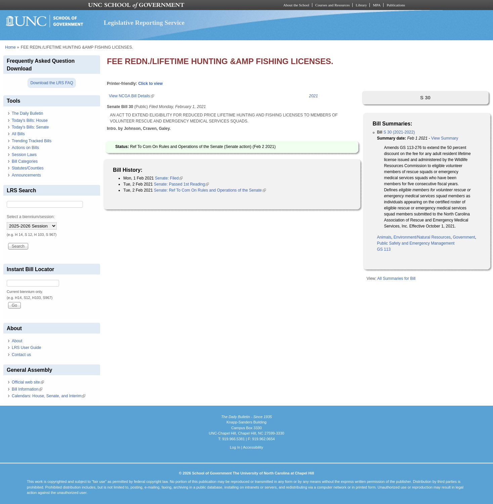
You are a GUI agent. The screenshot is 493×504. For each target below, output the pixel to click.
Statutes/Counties (28, 168)
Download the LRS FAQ (51, 83)
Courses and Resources (332, 5)
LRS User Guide (26, 347)
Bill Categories (25, 161)
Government (464, 237)
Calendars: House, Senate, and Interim (48, 396)
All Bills (18, 134)
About (17, 341)
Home (10, 47)
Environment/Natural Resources (422, 237)
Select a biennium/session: (31, 216)
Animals (384, 237)
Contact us (21, 354)
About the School (296, 5)
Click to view (150, 83)
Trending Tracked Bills (31, 141)
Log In (235, 447)
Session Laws (24, 154)
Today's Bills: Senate (30, 127)
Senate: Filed (169, 178)
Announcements (26, 175)
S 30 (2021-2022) (399, 132)
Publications (396, 5)
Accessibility (253, 447)
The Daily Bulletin (27, 113)
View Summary (444, 138)
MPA (376, 5)
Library (361, 5)
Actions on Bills (25, 147)
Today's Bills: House (30, 120)
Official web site (28, 382)
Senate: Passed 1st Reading (181, 184)
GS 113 (384, 249)
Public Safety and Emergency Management (415, 243)
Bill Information (27, 389)
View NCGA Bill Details (131, 96)
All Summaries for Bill (396, 278)
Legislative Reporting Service (144, 22)
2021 (313, 96)
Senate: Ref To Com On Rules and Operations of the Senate (210, 190)
